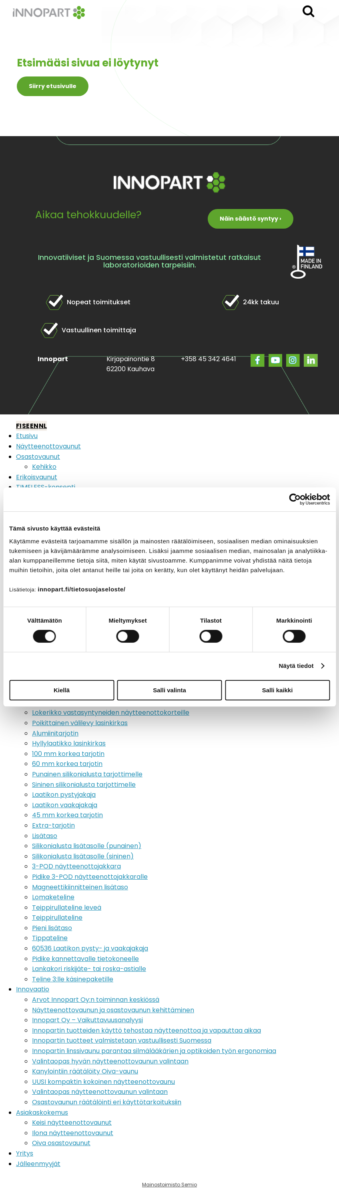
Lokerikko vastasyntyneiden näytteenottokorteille (110, 712)
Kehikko (44, 466)
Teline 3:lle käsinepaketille (72, 979)
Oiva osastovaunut (61, 1143)
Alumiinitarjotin (55, 733)
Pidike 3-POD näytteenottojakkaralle (90, 876)
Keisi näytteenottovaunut (72, 1122)
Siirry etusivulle (52, 86)
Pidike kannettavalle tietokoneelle (85, 958)
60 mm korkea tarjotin (67, 763)
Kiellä (62, 690)
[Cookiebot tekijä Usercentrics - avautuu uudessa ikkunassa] (295, 499)
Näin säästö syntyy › (250, 219)
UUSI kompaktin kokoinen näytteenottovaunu (103, 1081)
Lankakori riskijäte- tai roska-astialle (89, 968)
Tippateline (50, 938)
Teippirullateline (57, 917)
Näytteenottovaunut (48, 446)
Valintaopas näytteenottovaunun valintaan (100, 1091)
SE (26, 425)
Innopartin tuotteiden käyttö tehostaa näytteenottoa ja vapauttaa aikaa (146, 1030)
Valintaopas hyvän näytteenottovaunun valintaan (110, 1061)
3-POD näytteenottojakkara (76, 866)
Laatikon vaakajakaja (64, 805)
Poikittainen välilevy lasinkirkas (80, 723)
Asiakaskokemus (42, 1112)
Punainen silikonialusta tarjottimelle (87, 774)
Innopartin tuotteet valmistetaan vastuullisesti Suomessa (121, 1040)
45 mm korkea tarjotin (67, 815)
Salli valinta (169, 690)
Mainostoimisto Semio (169, 1184)
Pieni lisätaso (52, 928)
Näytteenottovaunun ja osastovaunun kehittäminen (113, 1010)
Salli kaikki (277, 690)
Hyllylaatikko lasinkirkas (69, 743)
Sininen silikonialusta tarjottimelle (84, 784)
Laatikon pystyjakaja (64, 794)
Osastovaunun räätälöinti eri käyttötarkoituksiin (106, 1102)
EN (34, 425)
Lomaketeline (53, 897)
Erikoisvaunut (36, 477)
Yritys (24, 1153)
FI (19, 425)
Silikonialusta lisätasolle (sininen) (83, 856)
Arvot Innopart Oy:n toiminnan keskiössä (95, 999)
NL (43, 425)
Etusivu (27, 435)
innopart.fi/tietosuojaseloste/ (81, 589)
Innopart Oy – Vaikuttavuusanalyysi (87, 1020)
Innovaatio (32, 989)
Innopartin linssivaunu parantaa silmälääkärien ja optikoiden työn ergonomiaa (154, 1050)
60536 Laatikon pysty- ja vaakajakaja (90, 948)
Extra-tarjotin (53, 825)
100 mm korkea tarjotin (68, 753)
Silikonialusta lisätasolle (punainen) (86, 845)
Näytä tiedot (296, 665)
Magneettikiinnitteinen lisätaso (80, 887)
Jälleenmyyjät (38, 1163)
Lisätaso (44, 835)
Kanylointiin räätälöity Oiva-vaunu (85, 1071)
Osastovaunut (38, 456)
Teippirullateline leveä (66, 907)
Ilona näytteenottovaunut (72, 1133)
